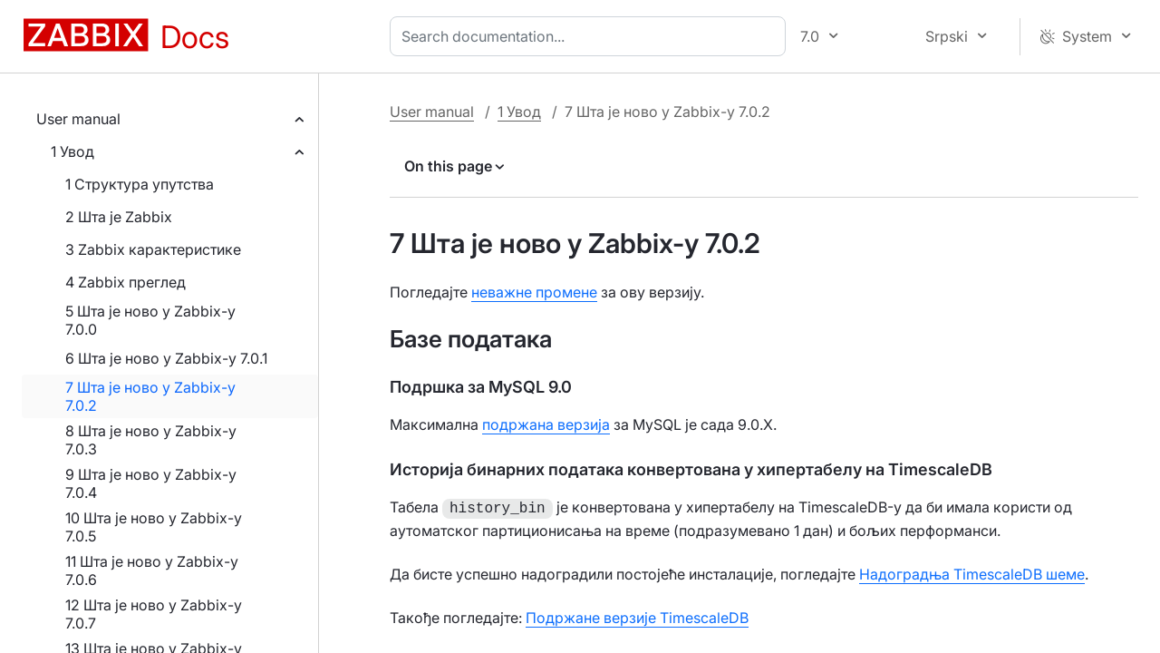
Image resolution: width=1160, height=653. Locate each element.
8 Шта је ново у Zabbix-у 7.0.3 (151, 440)
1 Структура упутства (139, 184)
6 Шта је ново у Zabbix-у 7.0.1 (166, 358)
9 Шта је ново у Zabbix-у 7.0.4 (151, 483)
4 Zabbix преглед (125, 282)
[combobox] (591, 36)
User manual (78, 119)
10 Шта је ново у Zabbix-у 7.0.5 (153, 527)
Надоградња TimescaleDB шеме (972, 572)
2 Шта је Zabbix (118, 217)
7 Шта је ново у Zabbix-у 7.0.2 (150, 396)
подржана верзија (546, 424)
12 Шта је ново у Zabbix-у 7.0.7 (153, 614)
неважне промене (534, 292)
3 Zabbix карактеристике (153, 249)
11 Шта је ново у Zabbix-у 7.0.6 (151, 570)
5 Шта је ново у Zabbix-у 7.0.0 (150, 320)
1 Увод (72, 151)
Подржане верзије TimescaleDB (637, 616)
